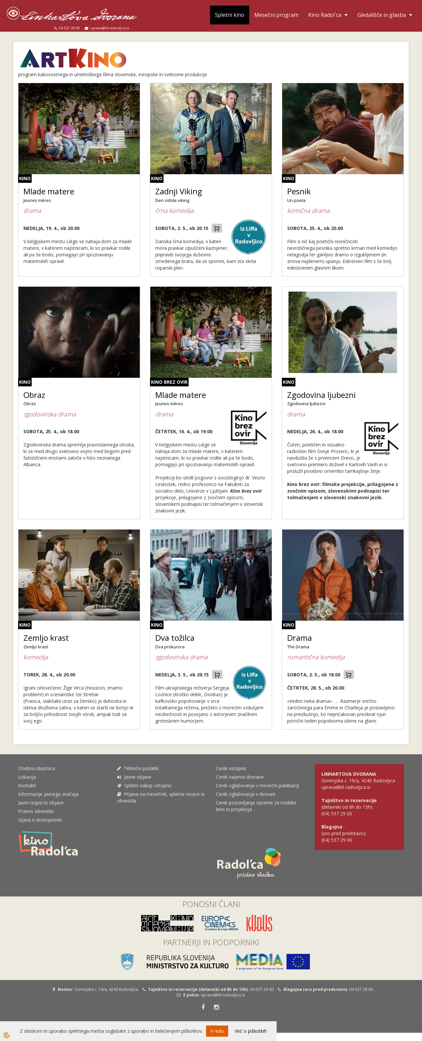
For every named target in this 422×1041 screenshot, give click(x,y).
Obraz (34, 394)
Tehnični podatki (138, 768)
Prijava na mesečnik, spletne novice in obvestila (161, 797)
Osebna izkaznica (36, 768)
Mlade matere (48, 191)
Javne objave (134, 777)
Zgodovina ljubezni (321, 394)
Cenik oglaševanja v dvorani (245, 794)
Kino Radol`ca (324, 14)
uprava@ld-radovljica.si (223, 995)
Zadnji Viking (178, 191)
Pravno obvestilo (36, 811)
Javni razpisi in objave (41, 802)
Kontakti (27, 785)
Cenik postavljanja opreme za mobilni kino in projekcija (256, 805)
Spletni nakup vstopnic (144, 785)
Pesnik (299, 191)
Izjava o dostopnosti (40, 820)
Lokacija (27, 777)
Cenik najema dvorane (240, 777)
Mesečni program (276, 14)
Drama (299, 637)
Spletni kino (229, 14)
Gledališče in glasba (381, 14)
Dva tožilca (175, 637)
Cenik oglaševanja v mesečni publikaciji (257, 785)
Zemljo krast (46, 637)
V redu (217, 1031)
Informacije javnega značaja (48, 794)
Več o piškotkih (251, 1031)
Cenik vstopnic (231, 768)
